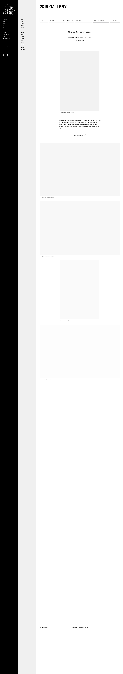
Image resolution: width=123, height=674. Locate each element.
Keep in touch (6, 38)
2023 (22, 23)
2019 (22, 32)
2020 (22, 30)
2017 (22, 36)
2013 (22, 45)
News (4, 32)
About (4, 21)
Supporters (6, 34)
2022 (22, 25)
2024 (22, 21)
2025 (22, 19)
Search (23, 49)
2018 (22, 34)
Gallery (5, 19)
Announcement (7, 30)
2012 (22, 47)
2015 (22, 40)
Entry (4, 23)
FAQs (4, 25)
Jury (4, 27)
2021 (22, 27)
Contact (5, 36)
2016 (22, 38)
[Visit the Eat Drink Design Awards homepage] (9, 9)
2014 (22, 42)
